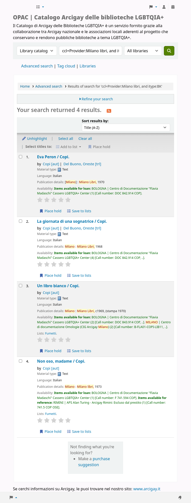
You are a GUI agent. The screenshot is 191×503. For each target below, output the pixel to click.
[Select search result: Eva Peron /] (20, 156)
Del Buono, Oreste (82, 164)
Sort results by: (95, 120)
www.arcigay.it (146, 489)
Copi (51, 164)
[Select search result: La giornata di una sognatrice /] (20, 221)
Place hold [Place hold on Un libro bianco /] (50, 350)
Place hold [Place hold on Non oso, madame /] (50, 431)
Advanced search (37, 66)
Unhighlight (34, 138)
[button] (40, 7)
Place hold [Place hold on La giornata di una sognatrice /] (50, 275)
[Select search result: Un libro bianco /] (20, 285)
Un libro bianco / (58, 285)
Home (25, 86)
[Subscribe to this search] (109, 110)
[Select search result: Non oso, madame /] (20, 361)
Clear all (85, 138)
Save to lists (79, 211)
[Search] (169, 51)
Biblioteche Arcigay (24, 7)
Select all (65, 138)
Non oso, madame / (61, 361)
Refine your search (97, 99)
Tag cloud (66, 66)
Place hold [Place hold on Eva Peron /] (50, 211)
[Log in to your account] (164, 7)
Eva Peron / (53, 157)
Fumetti (50, 333)
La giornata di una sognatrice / (72, 221)
